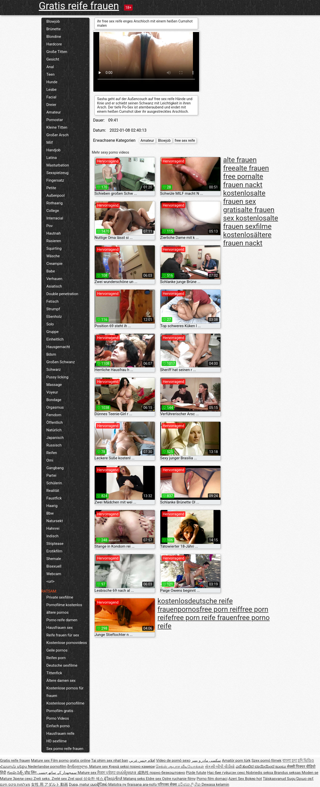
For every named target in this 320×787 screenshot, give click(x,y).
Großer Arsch (57, 135)
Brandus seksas (288, 772)
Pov (49, 225)
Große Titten (56, 51)
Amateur (53, 112)
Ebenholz (54, 316)
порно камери (142, 766)
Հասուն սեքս (14, 766)
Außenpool (55, 195)
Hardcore (54, 44)
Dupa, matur (79, 784)
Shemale (53, 558)
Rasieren (53, 241)
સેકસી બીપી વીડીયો (220, 766)
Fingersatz (55, 180)
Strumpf (53, 309)
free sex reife (185, 140)
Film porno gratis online (70, 760)
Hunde (52, 82)
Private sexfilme (59, 597)
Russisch (54, 445)
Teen (50, 74)
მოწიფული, (78, 766)
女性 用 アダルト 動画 (49, 784)
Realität (52, 490)
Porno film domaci (211, 778)
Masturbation (57, 165)
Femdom (53, 415)
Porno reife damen (62, 620)
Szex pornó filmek (267, 760)
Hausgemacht (58, 347)
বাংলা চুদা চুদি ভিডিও (298, 760)
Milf (49, 142)
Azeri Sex (236, 778)
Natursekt (54, 521)
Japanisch (55, 437)
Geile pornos (57, 650)
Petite (51, 188)
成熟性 (143, 772)
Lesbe (51, 89)
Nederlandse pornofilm (47, 766)
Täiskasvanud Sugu (280, 778)
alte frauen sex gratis (244, 201)
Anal (50, 67)
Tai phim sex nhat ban (109, 760)
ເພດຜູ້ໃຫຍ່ (99, 784)
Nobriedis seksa (260, 772)
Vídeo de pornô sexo (173, 760)
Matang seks (134, 778)
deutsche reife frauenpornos (195, 605)
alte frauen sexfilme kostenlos (250, 226)
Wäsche (53, 256)
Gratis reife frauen (79, 6)
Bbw (50, 513)
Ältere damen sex (61, 680)
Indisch (52, 536)
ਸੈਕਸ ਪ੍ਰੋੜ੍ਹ (106, 772)
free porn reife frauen (204, 617)
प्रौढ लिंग (30, 772)
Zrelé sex (60, 778)
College (52, 210)
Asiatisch (54, 286)
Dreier (51, 104)
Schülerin (54, 483)
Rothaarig (54, 203)
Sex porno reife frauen (65, 748)
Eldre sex (154, 778)
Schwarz (53, 369)
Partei (51, 475)
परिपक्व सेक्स (168, 784)
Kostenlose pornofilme (65, 703)
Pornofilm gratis (59, 711)
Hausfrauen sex (59, 627)
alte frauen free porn (246, 172)
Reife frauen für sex (62, 635)
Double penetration (62, 294)
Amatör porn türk (236, 760)
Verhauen (54, 278)
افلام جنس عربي (142, 760)
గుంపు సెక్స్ (15, 772)
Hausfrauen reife (60, 733)
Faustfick (54, 498)
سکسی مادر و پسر (206, 760)
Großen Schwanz (60, 362)
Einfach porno (58, 726)
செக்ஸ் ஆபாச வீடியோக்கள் (180, 766)
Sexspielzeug (57, 173)
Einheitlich (55, 339)
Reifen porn (56, 658)
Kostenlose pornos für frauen (65, 692)
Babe (50, 271)
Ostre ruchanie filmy (179, 778)
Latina (51, 157)
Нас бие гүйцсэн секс (226, 772)
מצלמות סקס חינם (15, 784)
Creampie (54, 263)
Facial (51, 97)
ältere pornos (57, 612)
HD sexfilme (56, 741)
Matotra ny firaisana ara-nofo (133, 784)
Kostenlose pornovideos (66, 642)
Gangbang (55, 468)
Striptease (55, 543)
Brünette (53, 29)
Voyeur (52, 392)
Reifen (51, 453)
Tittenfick (54, 673)
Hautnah (53, 233)
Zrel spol (75, 778)
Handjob (53, 150)
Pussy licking (57, 377)
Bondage (53, 400)
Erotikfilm (54, 551)
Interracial (54, 218)
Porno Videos (57, 718)
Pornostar (54, 120)
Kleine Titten (56, 127)
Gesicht (52, 59)
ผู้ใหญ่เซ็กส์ (113, 778)
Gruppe (52, 331)
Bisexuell (54, 566)
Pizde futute (196, 772)
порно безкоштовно (167, 772)
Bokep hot (253, 778)
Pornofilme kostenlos (64, 605)
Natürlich (54, 430)
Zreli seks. (43, 778)
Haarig (52, 505)
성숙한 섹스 (93, 778)
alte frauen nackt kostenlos (243, 184)
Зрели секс (23, 778)
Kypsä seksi (119, 766)
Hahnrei (53, 528)
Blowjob (53, 21)
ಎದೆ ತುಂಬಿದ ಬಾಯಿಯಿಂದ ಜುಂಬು (261, 766)
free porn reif (220, 609)
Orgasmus (55, 407)
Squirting (54, 248)
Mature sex (41, 760)
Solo (50, 324)
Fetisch (52, 301)
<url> (50, 581)
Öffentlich (54, 422)
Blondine (53, 36)
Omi (49, 460)
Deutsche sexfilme (62, 665)
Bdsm (51, 354)
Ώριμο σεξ (304, 778)
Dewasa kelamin (215, 784)
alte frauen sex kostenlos (249, 214)
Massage (54, 384)
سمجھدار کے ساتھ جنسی (57, 772)
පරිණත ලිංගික (190, 784)
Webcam (53, 574)
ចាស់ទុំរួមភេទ (126, 772)
